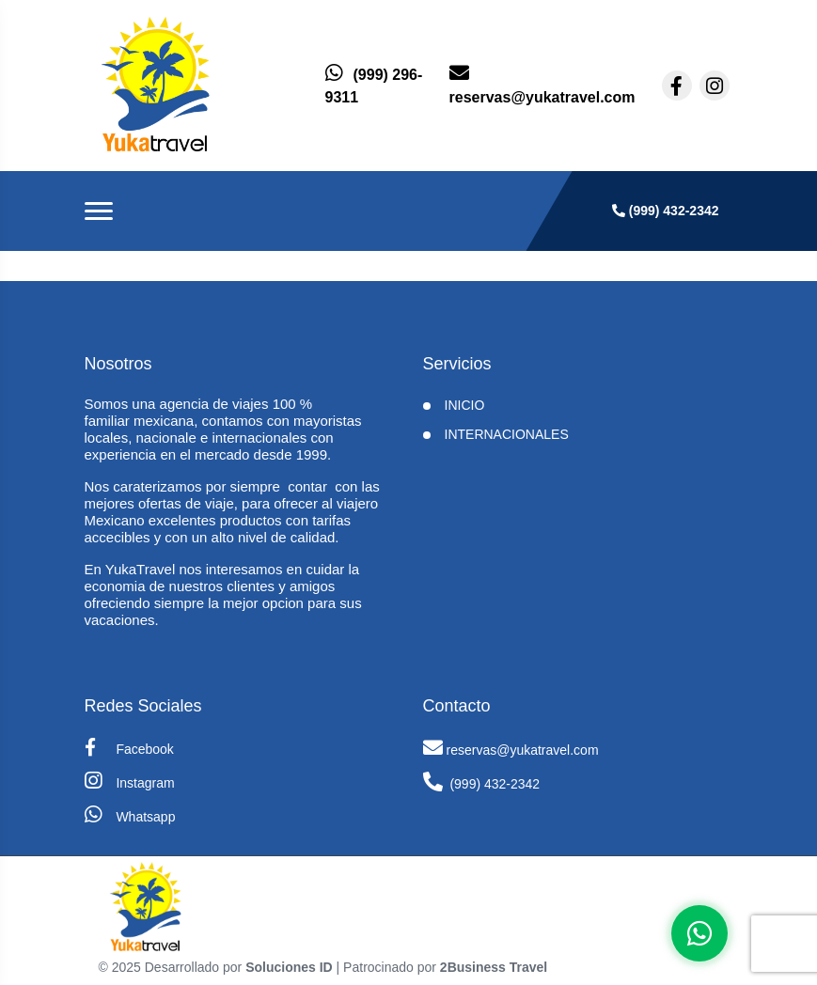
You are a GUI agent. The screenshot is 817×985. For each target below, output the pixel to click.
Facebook (129, 747)
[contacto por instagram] (714, 85)
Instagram (130, 780)
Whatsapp (130, 814)
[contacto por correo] (542, 86)
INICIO (465, 405)
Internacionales (507, 434)
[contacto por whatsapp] (376, 86)
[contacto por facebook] (677, 85)
